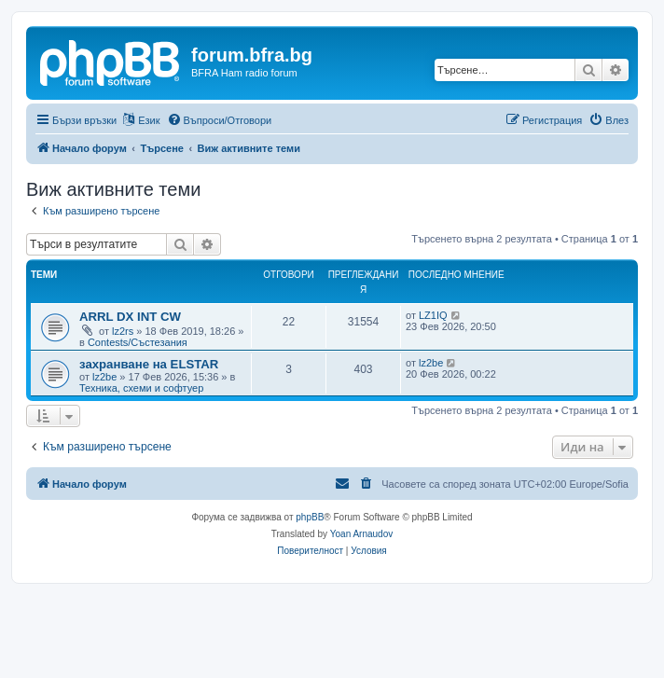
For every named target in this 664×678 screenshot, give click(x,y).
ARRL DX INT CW (130, 317)
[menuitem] (219, 120)
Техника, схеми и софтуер (141, 388)
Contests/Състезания (137, 342)
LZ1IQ (433, 315)
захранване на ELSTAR (148, 364)
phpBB (310, 517)
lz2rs (122, 331)
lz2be (104, 376)
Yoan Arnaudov (361, 534)
